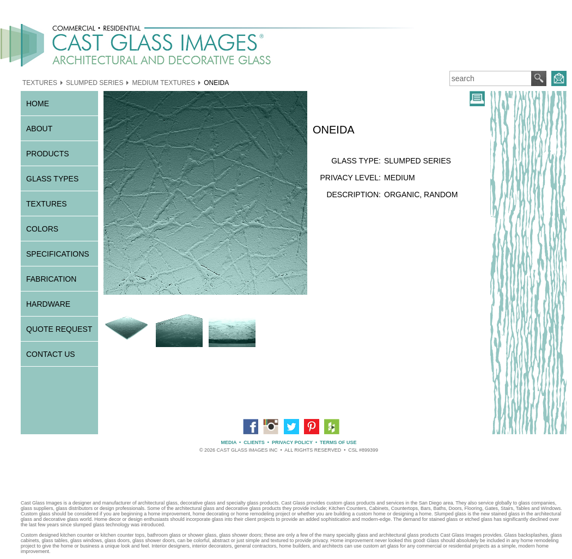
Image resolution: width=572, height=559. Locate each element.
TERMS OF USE (338, 442)
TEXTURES (39, 82)
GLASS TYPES (52, 178)
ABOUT (39, 128)
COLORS (42, 228)
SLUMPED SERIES (94, 82)
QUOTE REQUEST (59, 329)
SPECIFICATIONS (57, 254)
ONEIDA (216, 82)
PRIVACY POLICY (292, 442)
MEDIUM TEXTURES (163, 82)
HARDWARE (48, 304)
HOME (37, 103)
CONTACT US (50, 354)
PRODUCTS (47, 153)
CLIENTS (254, 442)
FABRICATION (51, 279)
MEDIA (228, 442)
